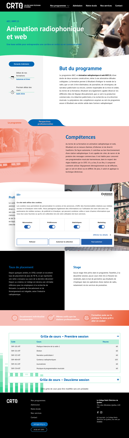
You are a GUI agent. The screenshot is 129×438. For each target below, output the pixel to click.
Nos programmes (38, 400)
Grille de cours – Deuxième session (79, 379)
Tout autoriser (96, 242)
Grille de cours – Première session (80, 336)
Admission (77, 5)
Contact (118, 5)
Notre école (91, 5)
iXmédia (99, 421)
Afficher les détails (100, 235)
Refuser (32, 242)
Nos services (106, 5)
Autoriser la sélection (64, 242)
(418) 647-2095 (39, 430)
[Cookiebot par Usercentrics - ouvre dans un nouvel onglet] (102, 194)
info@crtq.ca (39, 424)
